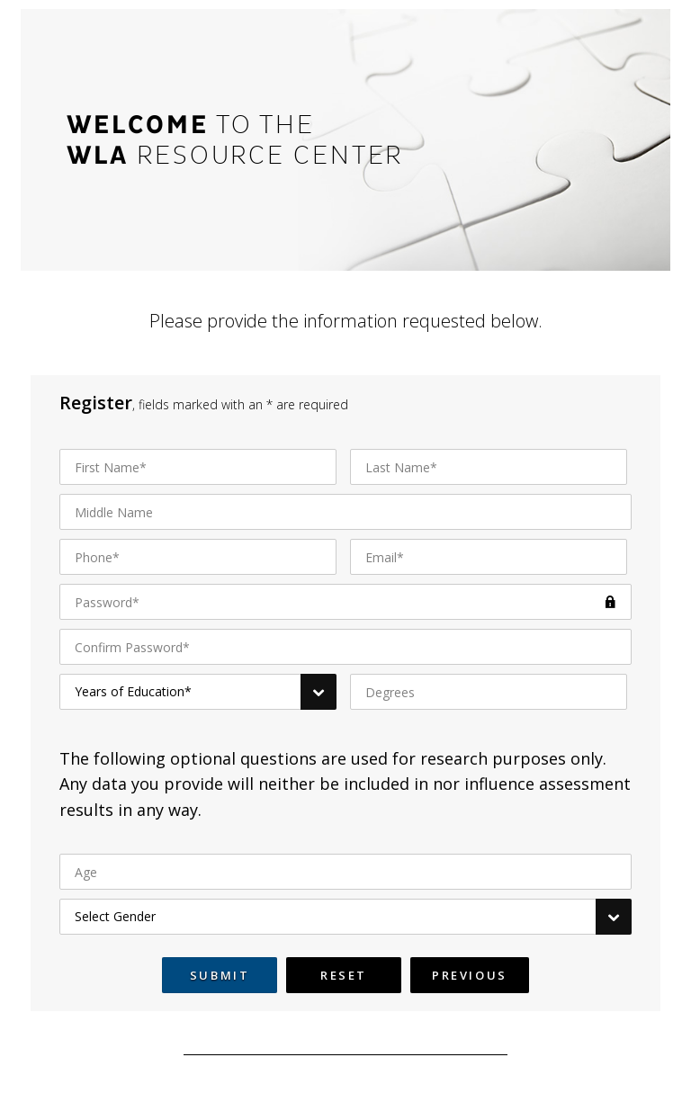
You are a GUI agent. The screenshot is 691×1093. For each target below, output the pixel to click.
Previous (469, 975)
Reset (343, 975)
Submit (220, 975)
